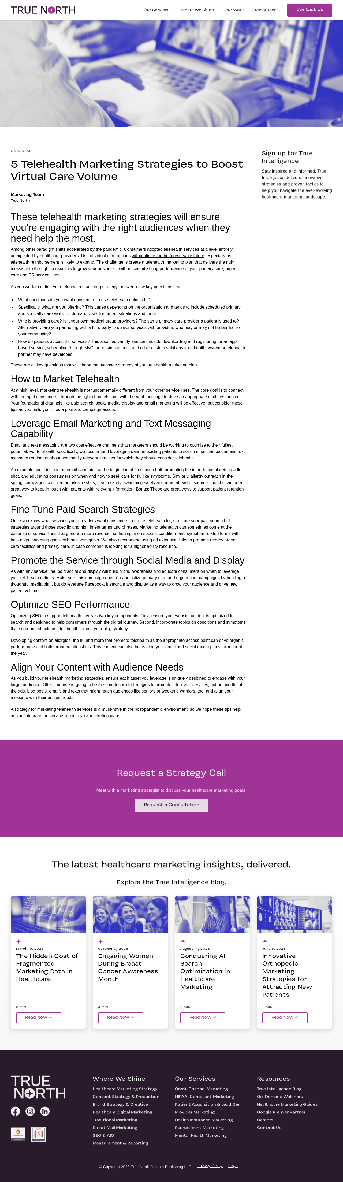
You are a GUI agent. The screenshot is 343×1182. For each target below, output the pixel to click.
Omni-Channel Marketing (201, 1093)
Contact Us (309, 9)
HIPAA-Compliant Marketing (204, 1101)
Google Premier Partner (281, 1116)
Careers (265, 1124)
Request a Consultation (171, 809)
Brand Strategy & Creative (120, 1109)
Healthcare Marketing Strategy (125, 1093)
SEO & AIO (103, 1140)
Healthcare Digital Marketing (122, 1116)
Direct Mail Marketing (115, 1132)
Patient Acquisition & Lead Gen (208, 1109)
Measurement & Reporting (120, 1148)
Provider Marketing (195, 1116)
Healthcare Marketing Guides (287, 1109)
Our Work (234, 10)
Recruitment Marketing (199, 1132)
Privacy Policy (210, 1165)
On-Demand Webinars (280, 1101)
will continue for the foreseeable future (168, 255)
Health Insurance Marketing (204, 1124)
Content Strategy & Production (126, 1101)
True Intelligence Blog (279, 1093)
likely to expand (79, 262)
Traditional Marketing (115, 1124)
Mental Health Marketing (201, 1140)
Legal (233, 1165)
